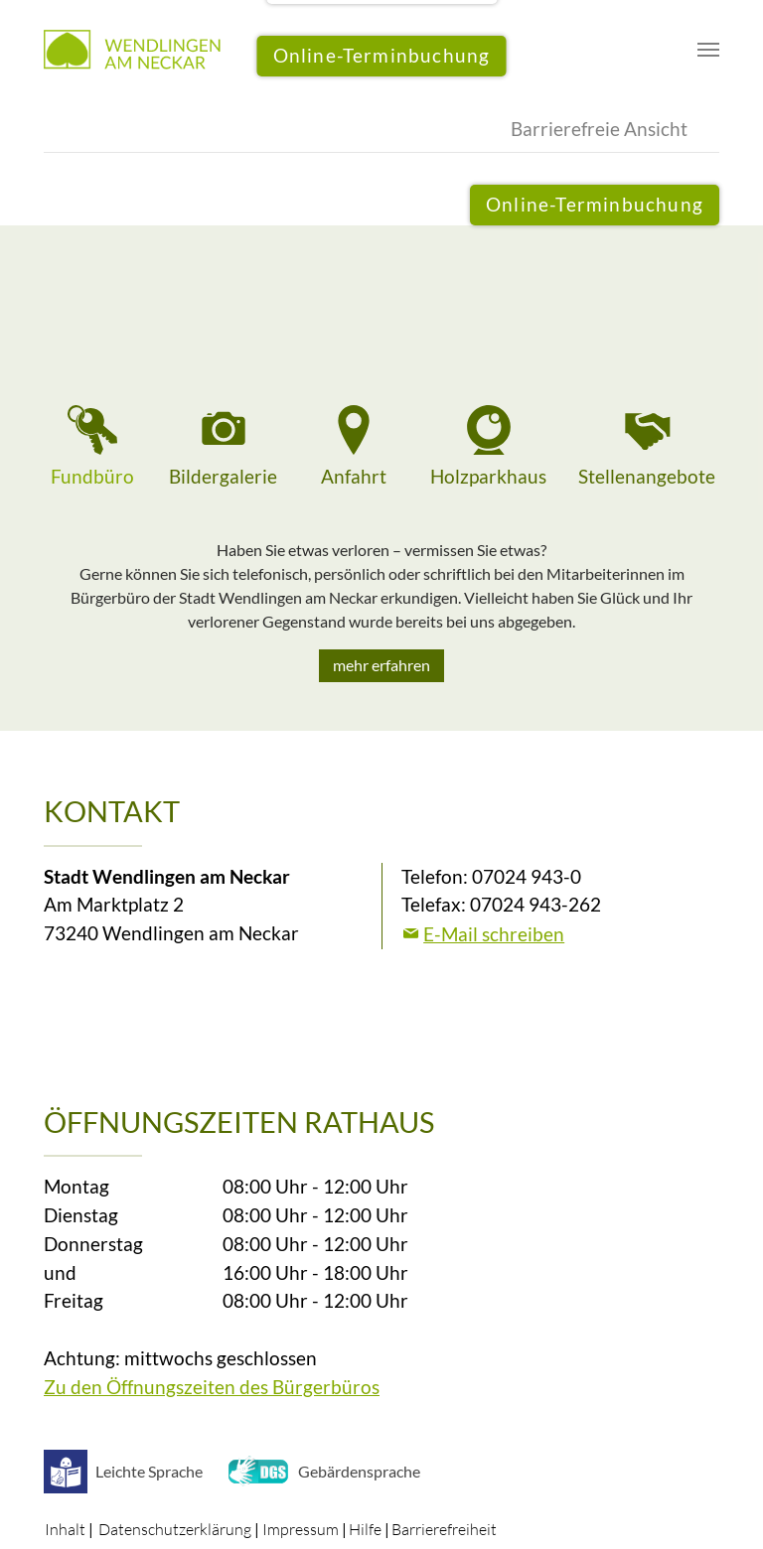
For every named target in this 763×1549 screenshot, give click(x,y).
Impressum (300, 1529)
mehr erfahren (381, 664)
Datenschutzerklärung (174, 1529)
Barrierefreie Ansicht (599, 128)
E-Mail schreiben (493, 933)
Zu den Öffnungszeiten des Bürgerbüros (212, 1386)
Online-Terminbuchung (594, 204)
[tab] (92, 448)
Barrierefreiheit (444, 1529)
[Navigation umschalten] (708, 50)
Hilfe (365, 1529)
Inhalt (65, 1529)
